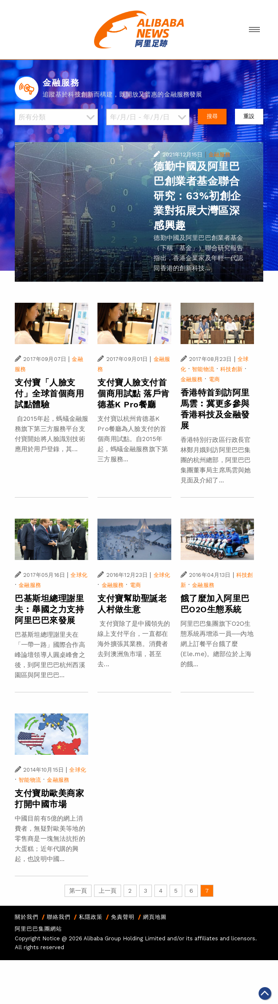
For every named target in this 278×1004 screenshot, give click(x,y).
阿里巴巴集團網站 (38, 929)
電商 (214, 379)
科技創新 (231, 369)
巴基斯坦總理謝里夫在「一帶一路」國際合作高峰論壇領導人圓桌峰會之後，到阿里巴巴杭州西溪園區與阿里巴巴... (50, 655)
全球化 (78, 575)
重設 (248, 116)
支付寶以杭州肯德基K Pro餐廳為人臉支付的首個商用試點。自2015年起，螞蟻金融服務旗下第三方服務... (132, 439)
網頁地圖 (155, 917)
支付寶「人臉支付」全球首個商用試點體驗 (49, 393)
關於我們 (26, 917)
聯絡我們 (58, 917)
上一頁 (107, 890)
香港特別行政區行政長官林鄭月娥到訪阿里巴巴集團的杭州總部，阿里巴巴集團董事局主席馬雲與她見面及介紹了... (216, 460)
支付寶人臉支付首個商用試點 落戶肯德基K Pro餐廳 (133, 393)
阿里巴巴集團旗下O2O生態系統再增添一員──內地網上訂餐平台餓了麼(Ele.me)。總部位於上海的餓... (217, 644)
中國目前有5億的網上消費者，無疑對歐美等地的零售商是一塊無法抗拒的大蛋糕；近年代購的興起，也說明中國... (50, 839)
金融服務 (219, 154)
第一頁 (78, 890)
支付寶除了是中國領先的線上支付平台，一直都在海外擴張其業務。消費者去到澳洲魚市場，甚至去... (133, 644)
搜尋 (212, 116)
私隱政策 (91, 917)
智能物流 (203, 369)
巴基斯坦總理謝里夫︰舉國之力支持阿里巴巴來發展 (49, 609)
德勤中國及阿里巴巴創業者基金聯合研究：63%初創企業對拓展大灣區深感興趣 (197, 195)
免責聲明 (123, 917)
